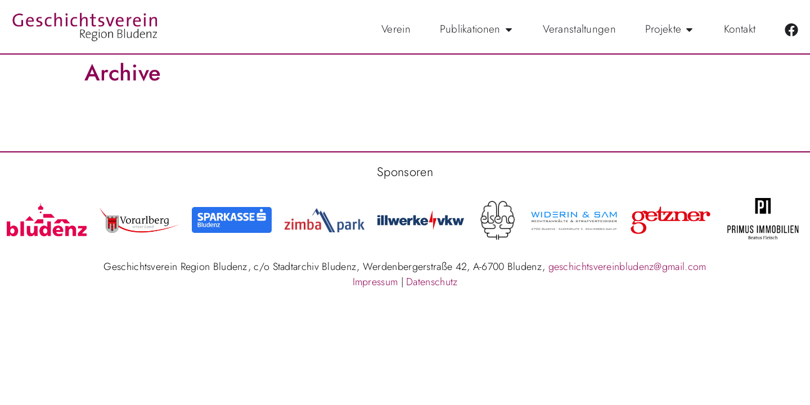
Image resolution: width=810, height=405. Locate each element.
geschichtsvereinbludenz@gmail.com (627, 266)
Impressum (375, 281)
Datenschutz (431, 281)
